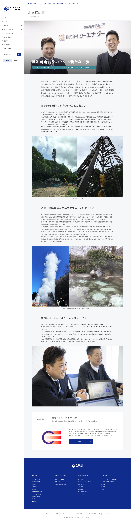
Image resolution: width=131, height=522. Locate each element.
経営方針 (80, 479)
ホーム (4, 18)
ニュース (4, 22)
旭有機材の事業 (36, 481)
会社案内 (34, 499)
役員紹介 (34, 489)
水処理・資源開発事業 (49, 3)
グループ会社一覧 (36, 494)
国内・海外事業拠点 (37, 491)
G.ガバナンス (104, 489)
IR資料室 (80, 486)
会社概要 (34, 484)
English (16, 60)
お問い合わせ (6, 45)
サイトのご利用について (94, 514)
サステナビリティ (7, 37)
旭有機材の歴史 (36, 496)
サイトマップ (106, 514)
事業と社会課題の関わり (107, 481)
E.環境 (103, 484)
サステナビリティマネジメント (108, 479)
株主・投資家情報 (7, 33)
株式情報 (80, 489)
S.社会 (103, 486)
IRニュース (81, 494)
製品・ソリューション (8, 29)
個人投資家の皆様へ (83, 491)
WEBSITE (80, 441)
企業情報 (5, 25)
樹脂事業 (57, 481)
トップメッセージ (36, 479)
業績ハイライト (82, 484)
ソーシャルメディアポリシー (77, 514)
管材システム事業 (59, 479)
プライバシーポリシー (61, 514)
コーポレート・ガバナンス (84, 481)
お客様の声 (60, 3)
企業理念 (34, 486)
